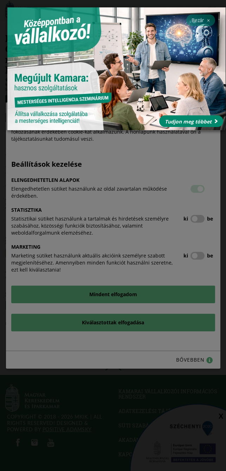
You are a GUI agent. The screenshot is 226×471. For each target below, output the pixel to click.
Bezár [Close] (201, 20)
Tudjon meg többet (191, 121)
